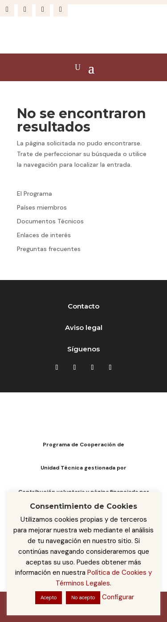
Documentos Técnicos (50, 221)
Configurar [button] (118, 597)
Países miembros (42, 207)
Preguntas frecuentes (49, 249)
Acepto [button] (49, 597)
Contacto (83, 306)
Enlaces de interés (44, 235)
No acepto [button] (83, 597)
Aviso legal (83, 327)
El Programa (34, 193)
